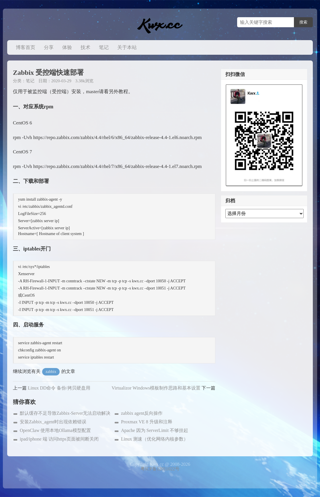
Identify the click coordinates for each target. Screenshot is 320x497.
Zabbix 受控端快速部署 (48, 72)
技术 (85, 47)
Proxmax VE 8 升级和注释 (146, 421)
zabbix (51, 371)
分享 (49, 47)
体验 (67, 47)
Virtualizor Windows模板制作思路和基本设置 (156, 388)
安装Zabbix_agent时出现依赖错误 (53, 421)
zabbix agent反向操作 (142, 413)
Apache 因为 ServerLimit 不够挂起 (154, 430)
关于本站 (127, 47)
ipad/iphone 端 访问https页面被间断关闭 (59, 439)
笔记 (104, 47)
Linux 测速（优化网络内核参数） (154, 439)
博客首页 (25, 47)
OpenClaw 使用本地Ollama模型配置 (55, 430)
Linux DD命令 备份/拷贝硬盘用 (59, 388)
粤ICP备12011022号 (160, 468)
